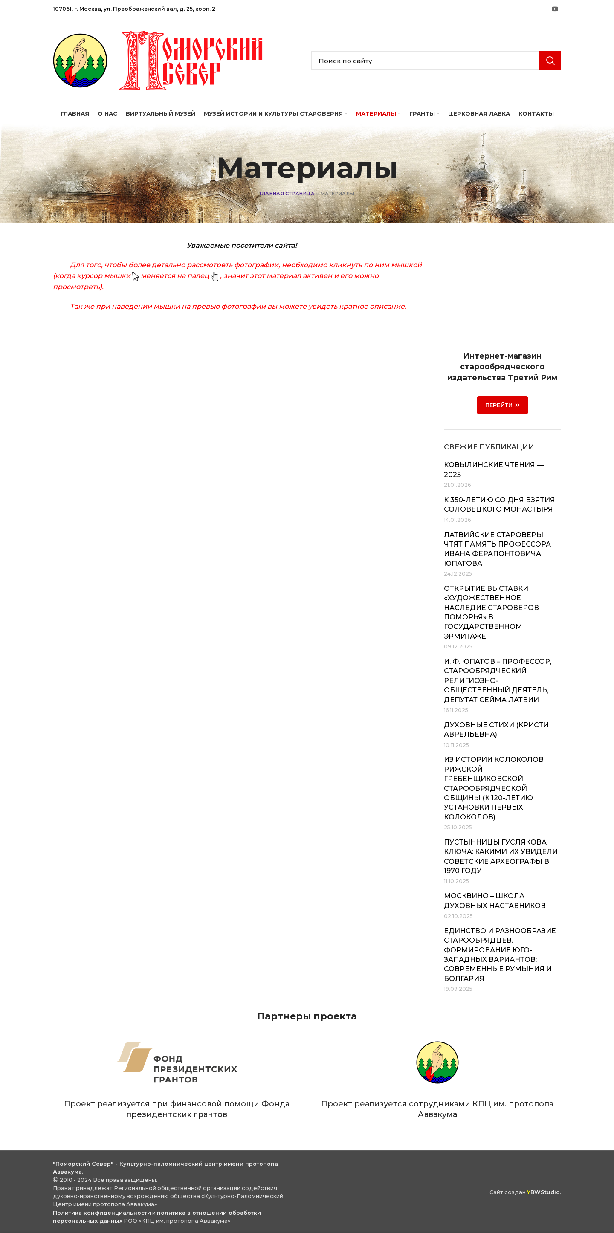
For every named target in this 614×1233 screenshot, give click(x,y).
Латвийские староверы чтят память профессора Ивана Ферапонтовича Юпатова (497, 549)
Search (550, 60)
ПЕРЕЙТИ (502, 405)
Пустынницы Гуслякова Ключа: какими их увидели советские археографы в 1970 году (501, 856)
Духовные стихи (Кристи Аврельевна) (496, 729)
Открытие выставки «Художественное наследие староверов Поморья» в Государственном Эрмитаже (491, 612)
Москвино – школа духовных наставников (495, 900)
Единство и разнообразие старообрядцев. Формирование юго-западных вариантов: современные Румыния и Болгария (500, 955)
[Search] (436, 60)
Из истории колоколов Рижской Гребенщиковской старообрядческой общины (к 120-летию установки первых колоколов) (494, 788)
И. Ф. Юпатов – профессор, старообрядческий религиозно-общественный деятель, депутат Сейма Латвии (497, 680)
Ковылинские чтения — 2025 (494, 469)
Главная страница (287, 194)
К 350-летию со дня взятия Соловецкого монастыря (499, 504)
